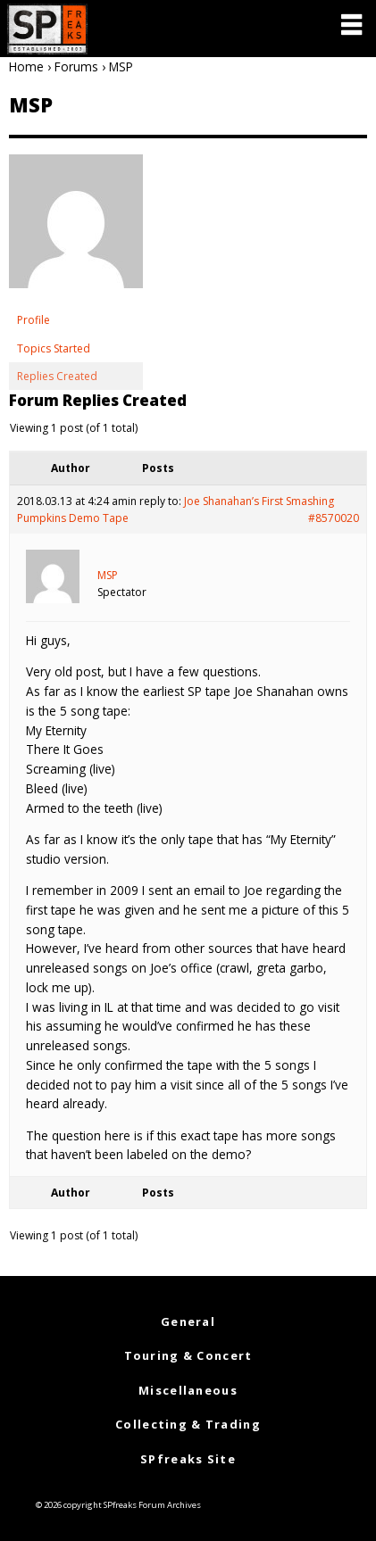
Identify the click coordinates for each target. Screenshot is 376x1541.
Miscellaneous (188, 1390)
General (188, 1321)
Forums (76, 66)
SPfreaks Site (188, 1459)
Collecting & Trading (188, 1424)
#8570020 (333, 518)
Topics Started (53, 348)
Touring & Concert (188, 1355)
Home (26, 66)
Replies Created (57, 376)
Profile (33, 319)
